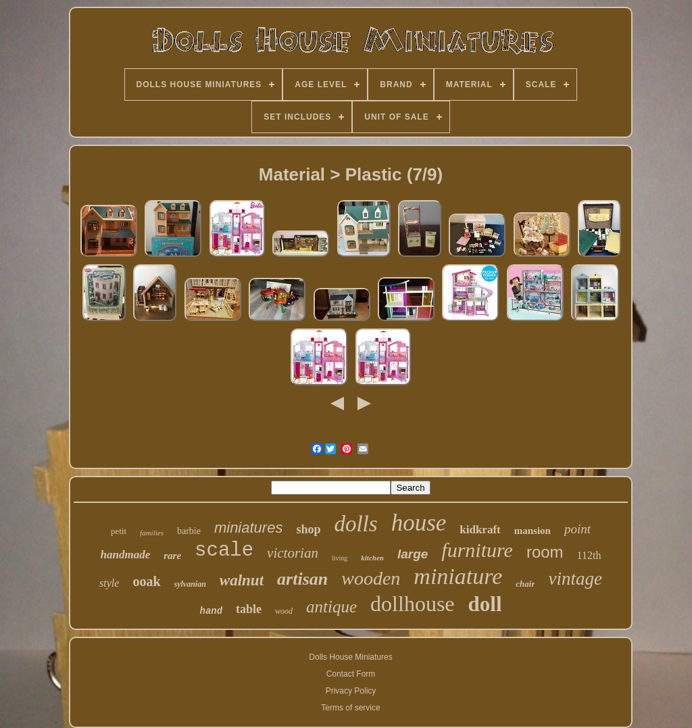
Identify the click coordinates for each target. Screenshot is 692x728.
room (545, 552)
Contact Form (351, 674)
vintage (574, 578)
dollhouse (412, 603)
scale (224, 550)
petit (118, 531)
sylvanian (190, 584)
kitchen (372, 558)
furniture (477, 550)
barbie (189, 531)
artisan (302, 579)
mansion (532, 530)
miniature (458, 576)
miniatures (248, 527)
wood (284, 611)
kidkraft (480, 529)
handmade (126, 554)
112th (589, 555)
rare (172, 555)
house (419, 523)
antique (331, 607)
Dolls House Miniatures (350, 657)
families (152, 533)
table (249, 609)
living (339, 558)
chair (525, 584)
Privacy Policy (351, 691)
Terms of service (350, 707)
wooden (370, 578)
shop (308, 529)
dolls (355, 524)
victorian (292, 553)
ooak (146, 581)
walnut (242, 580)
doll (485, 604)
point (577, 529)
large (412, 554)
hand (210, 611)
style (109, 583)
